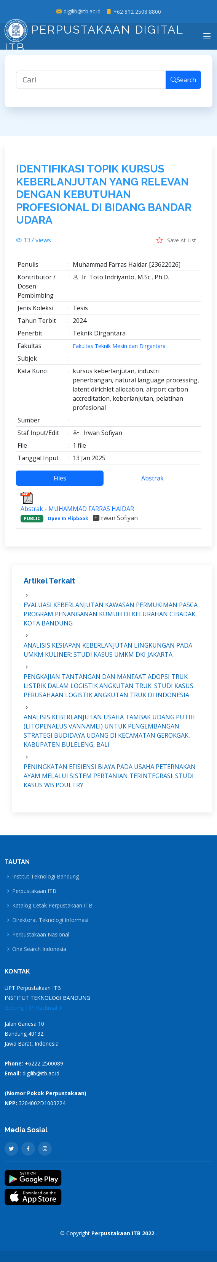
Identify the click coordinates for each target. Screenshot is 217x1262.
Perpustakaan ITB (34, 891)
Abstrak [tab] (152, 482)
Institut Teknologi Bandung (45, 876)
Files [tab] (60, 482)
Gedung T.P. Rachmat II (33, 1007)
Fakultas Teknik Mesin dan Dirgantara (119, 350)
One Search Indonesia (39, 949)
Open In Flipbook (68, 522)
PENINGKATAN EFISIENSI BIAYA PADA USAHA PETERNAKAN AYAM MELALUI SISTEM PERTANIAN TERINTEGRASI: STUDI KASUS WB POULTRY (110, 780)
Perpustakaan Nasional (40, 934)
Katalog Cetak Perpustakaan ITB (52, 905)
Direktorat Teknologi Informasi (50, 920)
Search (183, 84)
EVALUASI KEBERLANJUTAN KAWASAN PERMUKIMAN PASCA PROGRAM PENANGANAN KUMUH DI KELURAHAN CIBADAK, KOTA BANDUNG (111, 618)
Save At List (176, 244)
